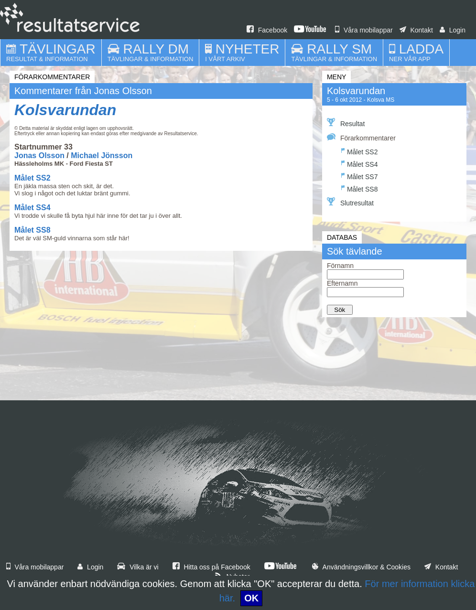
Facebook (267, 30)
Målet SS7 (359, 176)
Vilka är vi (137, 567)
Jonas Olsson (39, 155)
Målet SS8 (32, 230)
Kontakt (416, 30)
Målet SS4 (32, 207)
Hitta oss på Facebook (211, 567)
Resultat (346, 123)
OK (251, 598)
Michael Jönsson (101, 155)
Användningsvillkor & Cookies (361, 567)
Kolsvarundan (65, 109)
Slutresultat (350, 202)
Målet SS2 (32, 178)
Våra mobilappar (364, 30)
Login (452, 30)
